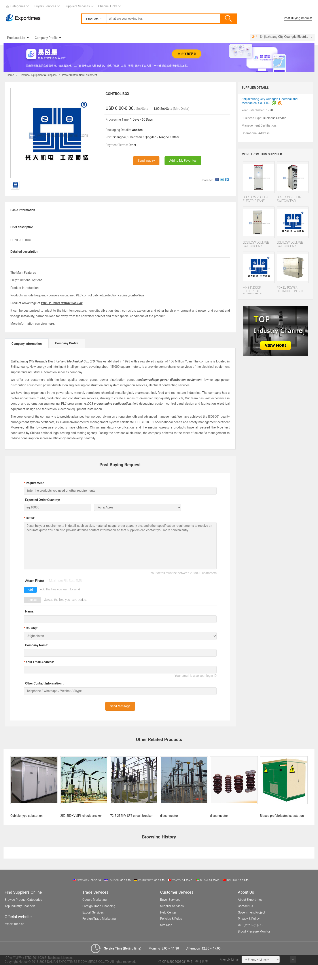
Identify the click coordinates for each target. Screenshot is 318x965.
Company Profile (46, 38)
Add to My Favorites (183, 160)
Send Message (120, 706)
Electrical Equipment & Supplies (38, 75)
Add (30, 589)
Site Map (166, 925)
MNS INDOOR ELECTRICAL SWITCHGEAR (252, 289)
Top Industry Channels (20, 906)
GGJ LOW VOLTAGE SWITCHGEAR (290, 244)
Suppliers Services (77, 6)
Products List (16, 38)
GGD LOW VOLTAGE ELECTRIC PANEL (256, 199)
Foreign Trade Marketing (99, 918)
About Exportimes (250, 899)
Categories (17, 6)
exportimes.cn (14, 924)
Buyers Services (45, 6)
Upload (32, 600)
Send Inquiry (146, 160)
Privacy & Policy (248, 918)
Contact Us (245, 906)
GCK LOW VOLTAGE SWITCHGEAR (290, 199)
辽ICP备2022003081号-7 (175, 961)
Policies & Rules (171, 918)
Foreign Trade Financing (98, 906)
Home (10, 75)
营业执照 (201, 961)
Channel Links (107, 6)
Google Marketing (94, 899)
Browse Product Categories (23, 899)
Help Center (168, 912)
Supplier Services (172, 906)
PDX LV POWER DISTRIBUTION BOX (290, 289)
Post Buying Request (298, 18)
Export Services (93, 912)
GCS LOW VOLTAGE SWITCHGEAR (256, 244)
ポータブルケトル (250, 925)
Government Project (251, 912)
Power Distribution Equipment (79, 75)
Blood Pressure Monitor (254, 931)
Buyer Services (170, 899)
